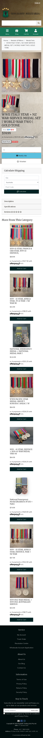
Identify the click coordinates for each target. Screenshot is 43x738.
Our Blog (21, 664)
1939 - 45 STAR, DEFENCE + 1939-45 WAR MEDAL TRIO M (21, 451)
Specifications (10, 207)
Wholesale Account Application (21, 648)
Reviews (13, 212)
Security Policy (21, 692)
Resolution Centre (21, 643)
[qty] (21, 178)
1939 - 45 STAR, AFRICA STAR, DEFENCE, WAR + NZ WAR (20, 552)
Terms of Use (21, 679)
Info (36, 137)
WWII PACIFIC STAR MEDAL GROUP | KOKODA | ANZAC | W (20, 401)
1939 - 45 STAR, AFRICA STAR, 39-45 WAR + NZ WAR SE (20, 301)
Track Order (21, 639)
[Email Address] (16, 710)
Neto (29, 735)
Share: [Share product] (8, 130)
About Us (21, 659)
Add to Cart (21, 268)
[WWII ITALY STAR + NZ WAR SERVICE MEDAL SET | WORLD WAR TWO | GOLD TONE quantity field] (21, 149)
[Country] (21, 182)
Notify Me (21, 155)
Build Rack (6, 142)
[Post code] (21, 187)
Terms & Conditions (32, 714)
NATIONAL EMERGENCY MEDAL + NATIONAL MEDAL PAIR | (21, 351)
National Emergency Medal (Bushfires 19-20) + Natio (21, 501)
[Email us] (18, 720)
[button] (21, 161)
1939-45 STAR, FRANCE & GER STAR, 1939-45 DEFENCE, (21, 251)
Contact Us (21, 668)
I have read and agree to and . (21, 715)
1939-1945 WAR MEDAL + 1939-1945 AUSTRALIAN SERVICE (21, 602)
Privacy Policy (21, 684)
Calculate (21, 191)
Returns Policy (21, 688)
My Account (21, 635)
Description (9, 201)
